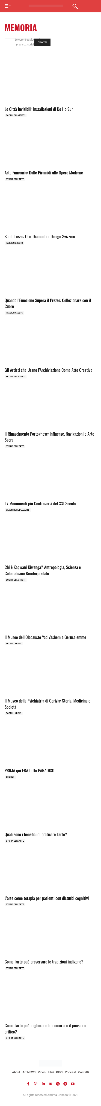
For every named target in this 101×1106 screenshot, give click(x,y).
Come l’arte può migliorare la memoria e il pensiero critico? (45, 1028)
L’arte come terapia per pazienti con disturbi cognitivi (47, 898)
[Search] (42, 42)
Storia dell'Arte (15, 179)
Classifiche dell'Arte (17, 510)
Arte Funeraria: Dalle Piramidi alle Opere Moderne (44, 172)
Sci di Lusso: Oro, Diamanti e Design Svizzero (40, 236)
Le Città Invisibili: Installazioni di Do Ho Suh (39, 109)
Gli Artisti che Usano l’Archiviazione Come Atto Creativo (48, 370)
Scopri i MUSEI (13, 643)
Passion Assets (14, 243)
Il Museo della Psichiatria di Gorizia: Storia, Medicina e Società (47, 703)
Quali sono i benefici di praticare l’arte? (36, 834)
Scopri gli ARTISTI (15, 115)
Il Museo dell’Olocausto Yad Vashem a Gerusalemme (45, 637)
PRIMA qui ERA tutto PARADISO (29, 770)
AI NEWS (10, 777)
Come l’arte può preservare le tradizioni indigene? (44, 961)
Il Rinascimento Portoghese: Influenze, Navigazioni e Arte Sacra (49, 436)
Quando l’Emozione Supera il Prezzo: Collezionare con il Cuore (48, 303)
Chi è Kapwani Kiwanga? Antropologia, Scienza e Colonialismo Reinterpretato (43, 570)
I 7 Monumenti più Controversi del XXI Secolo (40, 503)
